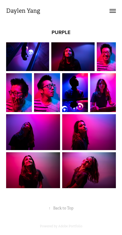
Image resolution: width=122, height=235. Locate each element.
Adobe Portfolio (70, 226)
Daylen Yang (23, 10)
